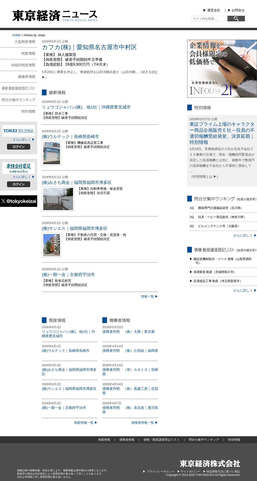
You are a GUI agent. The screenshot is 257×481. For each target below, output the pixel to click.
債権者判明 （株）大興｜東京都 (128, 331)
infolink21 (222, 69)
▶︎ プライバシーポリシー (158, 471)
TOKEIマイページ (18, 131)
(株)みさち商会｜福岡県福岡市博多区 (77, 182)
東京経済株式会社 (210, 463)
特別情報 (18, 111)
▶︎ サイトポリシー (188, 471)
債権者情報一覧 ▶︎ (144, 422)
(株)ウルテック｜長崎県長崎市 (70, 136)
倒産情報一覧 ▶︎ (86, 422)
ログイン (18, 147)
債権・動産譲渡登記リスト (18, 88)
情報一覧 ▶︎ (149, 296)
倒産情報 (18, 53)
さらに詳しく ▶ (24, 139)
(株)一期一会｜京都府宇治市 (68, 274)
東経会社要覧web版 (18, 168)
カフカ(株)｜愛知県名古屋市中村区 (89, 47)
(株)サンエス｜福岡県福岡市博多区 (74, 228)
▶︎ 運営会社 (211, 10)
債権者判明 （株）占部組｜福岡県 (130, 351)
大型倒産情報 (18, 43)
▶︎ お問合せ (236, 10)
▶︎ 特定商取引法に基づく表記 (221, 471)
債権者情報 (18, 76)
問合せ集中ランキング (18, 99)
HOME (16, 35)
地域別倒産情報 (18, 65)
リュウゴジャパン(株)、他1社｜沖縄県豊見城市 (86, 107)
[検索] (236, 18)
